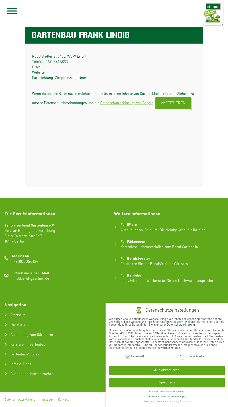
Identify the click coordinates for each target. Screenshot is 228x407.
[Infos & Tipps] (5, 364)
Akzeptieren (173, 103)
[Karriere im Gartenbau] (5, 344)
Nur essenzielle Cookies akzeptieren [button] (166, 390)
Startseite (17, 315)
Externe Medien (193, 354)
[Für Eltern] (115, 226)
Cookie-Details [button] (147, 400)
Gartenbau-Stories (24, 354)
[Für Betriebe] (115, 277)
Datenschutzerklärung (19, 399)
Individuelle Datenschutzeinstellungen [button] (167, 395)
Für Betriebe (130, 275)
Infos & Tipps (20, 364)
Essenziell (134, 354)
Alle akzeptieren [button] (166, 369)
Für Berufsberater (135, 258)
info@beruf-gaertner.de (30, 279)
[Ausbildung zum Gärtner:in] (5, 334)
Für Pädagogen (132, 241)
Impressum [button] (187, 400)
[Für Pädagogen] (115, 243)
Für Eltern (128, 224)
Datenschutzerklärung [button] (168, 400)
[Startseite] (5, 314)
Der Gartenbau (21, 325)
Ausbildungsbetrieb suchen (32, 374)
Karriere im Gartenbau (28, 345)
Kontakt (63, 399)
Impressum (47, 399)
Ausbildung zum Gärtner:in (31, 335)
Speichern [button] (167, 381)
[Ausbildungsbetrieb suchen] (5, 373)
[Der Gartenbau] (5, 324)
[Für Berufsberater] (115, 260)
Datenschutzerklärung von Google (126, 103)
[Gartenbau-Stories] (5, 354)
